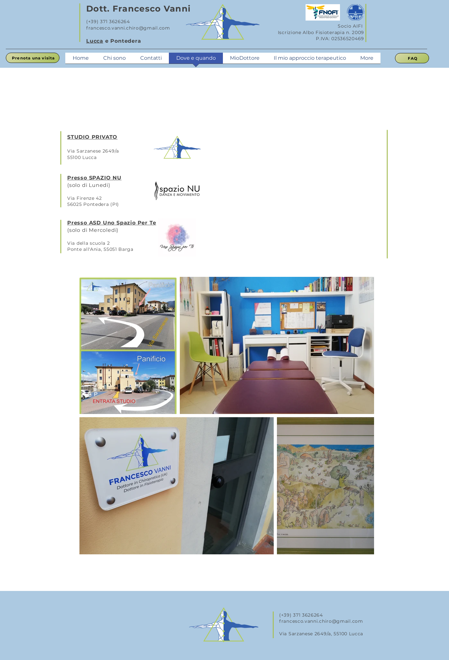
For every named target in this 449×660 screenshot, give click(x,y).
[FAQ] (412, 58)
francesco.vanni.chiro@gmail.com (128, 28)
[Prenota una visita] (33, 58)
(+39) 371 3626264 (108, 21)
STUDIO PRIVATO (92, 137)
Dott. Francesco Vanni (138, 9)
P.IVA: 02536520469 (340, 38)
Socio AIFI (351, 26)
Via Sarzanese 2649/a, (306, 634)
